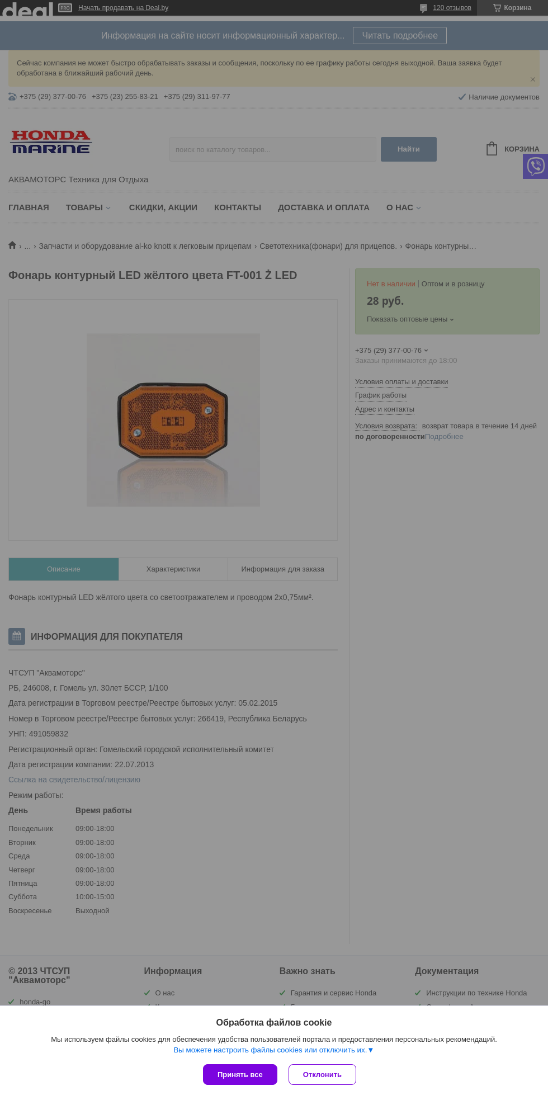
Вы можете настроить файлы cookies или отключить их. (270, 1050)
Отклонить (322, 1074)
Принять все (240, 1074)
